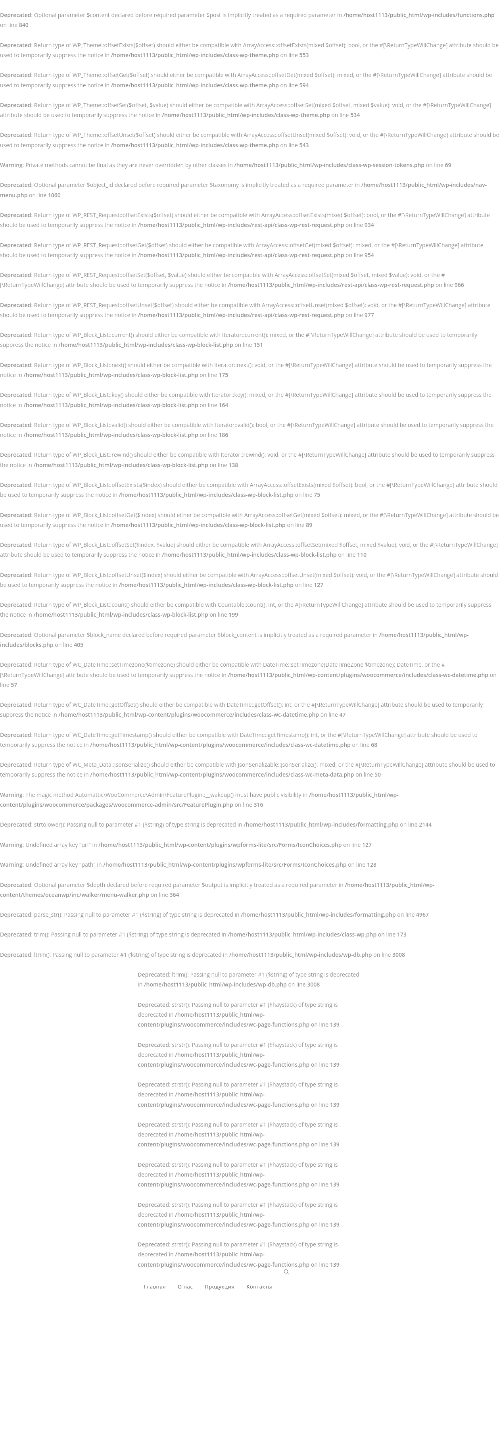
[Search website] (286, 1272)
